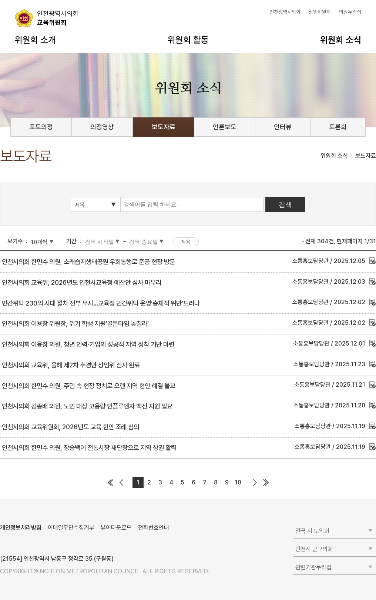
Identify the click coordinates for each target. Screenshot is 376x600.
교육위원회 (57, 17)
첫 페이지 (110, 482)
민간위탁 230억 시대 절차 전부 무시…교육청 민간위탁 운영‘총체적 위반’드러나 (101, 303)
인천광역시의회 (285, 12)
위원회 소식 (340, 39)
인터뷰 (283, 127)
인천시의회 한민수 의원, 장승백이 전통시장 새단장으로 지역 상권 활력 (89, 447)
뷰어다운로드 (116, 527)
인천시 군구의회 (314, 549)
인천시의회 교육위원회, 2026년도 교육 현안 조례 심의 (70, 427)
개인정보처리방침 (20, 527)
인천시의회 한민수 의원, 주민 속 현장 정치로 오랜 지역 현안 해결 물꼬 (88, 386)
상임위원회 (320, 12)
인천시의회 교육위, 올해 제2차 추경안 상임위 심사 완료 (71, 365)
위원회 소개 (35, 39)
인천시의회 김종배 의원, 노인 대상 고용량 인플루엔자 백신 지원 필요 (87, 406)
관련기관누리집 (313, 567)
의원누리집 (350, 12)
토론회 (338, 127)
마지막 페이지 (265, 482)
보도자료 (163, 127)
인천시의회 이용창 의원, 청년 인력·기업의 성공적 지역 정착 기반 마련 (88, 344)
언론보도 (224, 127)
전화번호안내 (153, 527)
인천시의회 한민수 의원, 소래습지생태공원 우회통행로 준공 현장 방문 (88, 262)
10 (238, 482)
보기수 (15, 241)
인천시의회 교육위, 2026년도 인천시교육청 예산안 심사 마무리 (81, 282)
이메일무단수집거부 (71, 527)
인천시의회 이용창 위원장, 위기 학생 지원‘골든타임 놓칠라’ (75, 323)
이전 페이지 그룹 (121, 482)
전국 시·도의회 (312, 530)
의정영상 (102, 127)
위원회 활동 (188, 39)
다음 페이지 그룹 (254, 482)
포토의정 (41, 127)
